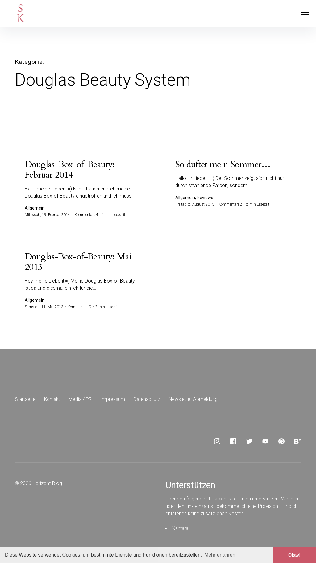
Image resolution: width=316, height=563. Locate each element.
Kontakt (52, 400)
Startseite (25, 400)
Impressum (114, 400)
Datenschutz (149, 400)
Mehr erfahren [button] (219, 554)
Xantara (180, 529)
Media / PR (82, 400)
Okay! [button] (294, 555)
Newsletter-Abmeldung (196, 400)
